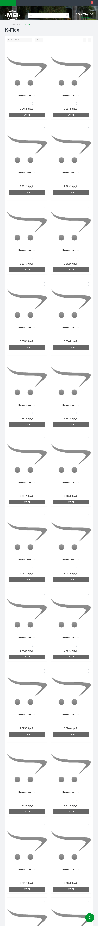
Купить (26, 115)
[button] (41, 3)
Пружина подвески (27, 95)
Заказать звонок (85, 17)
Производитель (15, 24)
